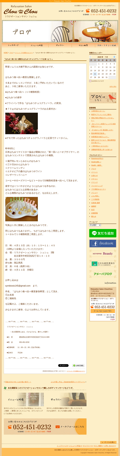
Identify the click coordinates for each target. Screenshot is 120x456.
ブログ (11, 52)
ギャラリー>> (88, 446)
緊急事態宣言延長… (98, 133)
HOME (6, 52)
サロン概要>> (99, 446)
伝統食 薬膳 (95, 203)
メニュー (94, 193)
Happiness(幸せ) (97, 158)
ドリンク (94, 182)
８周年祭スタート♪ (98, 111)
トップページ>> (62, 446)
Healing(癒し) (96, 162)
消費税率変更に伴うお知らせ (101, 150)
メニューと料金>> (75, 446)
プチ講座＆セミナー (27, 52)
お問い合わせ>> (110, 446)
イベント (17, 52)
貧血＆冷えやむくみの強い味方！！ (18, 382)
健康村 (93, 206)
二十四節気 (95, 199)
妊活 (93, 210)
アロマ (93, 169)
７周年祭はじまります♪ (99, 146)
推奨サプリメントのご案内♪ (101, 115)
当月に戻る (113, 86)
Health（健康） (97, 165)
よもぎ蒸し (95, 196)
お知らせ (94, 176)
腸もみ (93, 216)
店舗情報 (94, 213)
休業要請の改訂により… (100, 137)
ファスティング (97, 186)
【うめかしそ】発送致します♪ (102, 130)
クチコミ (94, 179)
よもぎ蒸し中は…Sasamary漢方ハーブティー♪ (68, 382)
